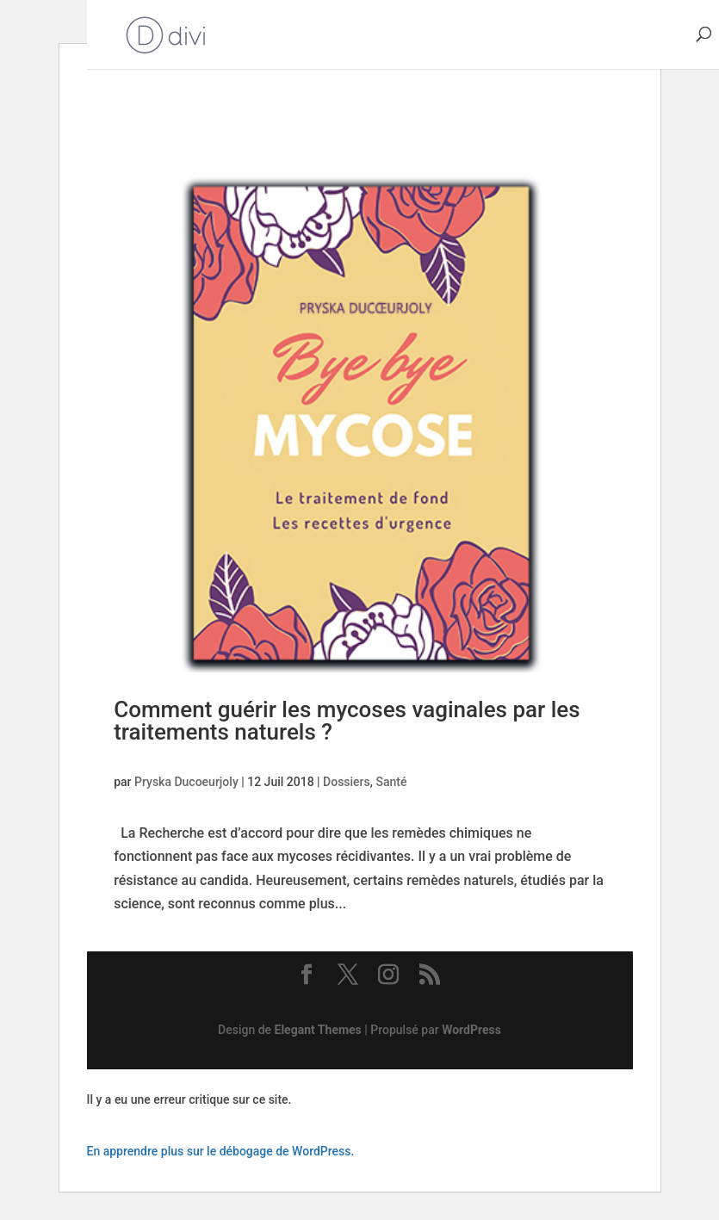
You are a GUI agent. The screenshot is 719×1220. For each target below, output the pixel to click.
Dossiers (346, 782)
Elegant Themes (318, 1030)
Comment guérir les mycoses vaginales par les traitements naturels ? (347, 721)
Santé (390, 782)
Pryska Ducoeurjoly (186, 782)
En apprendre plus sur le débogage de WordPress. (221, 1151)
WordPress (471, 1030)
